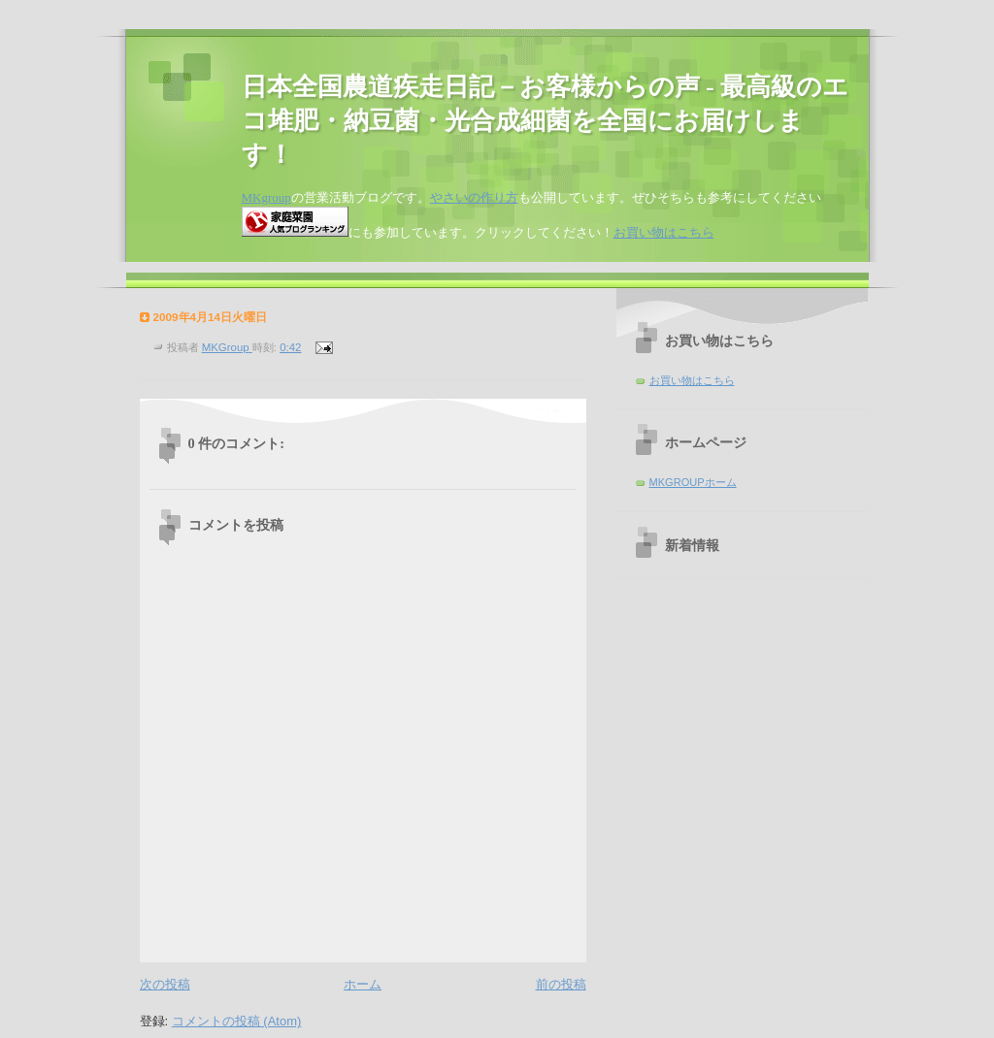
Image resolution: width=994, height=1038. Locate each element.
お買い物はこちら (663, 232)
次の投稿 (165, 984)
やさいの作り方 (474, 197)
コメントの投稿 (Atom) (237, 1021)
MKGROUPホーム (693, 482)
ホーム (362, 984)
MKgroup (266, 197)
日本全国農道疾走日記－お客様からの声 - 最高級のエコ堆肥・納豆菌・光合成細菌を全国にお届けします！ (545, 121)
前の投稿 (561, 984)
